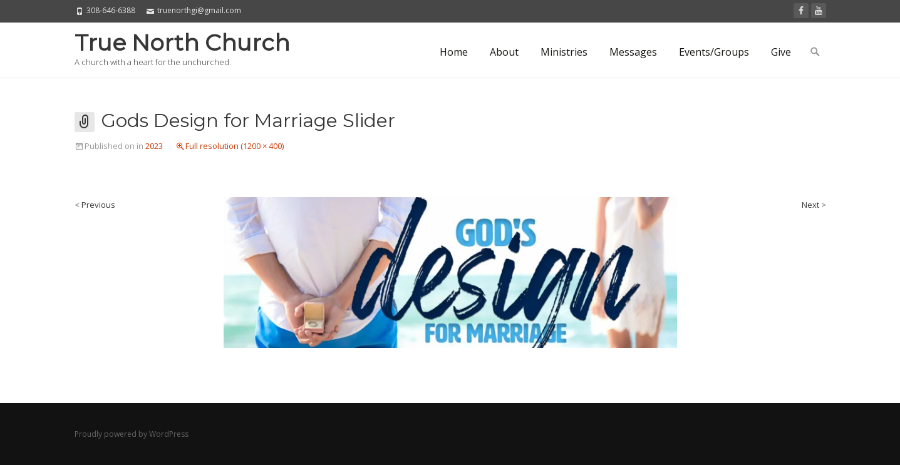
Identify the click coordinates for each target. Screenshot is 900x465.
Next (814, 204)
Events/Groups (714, 52)
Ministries (564, 52)
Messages (633, 52)
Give (781, 52)
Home (454, 52)
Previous (95, 204)
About (504, 52)
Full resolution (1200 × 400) (234, 145)
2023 (154, 145)
